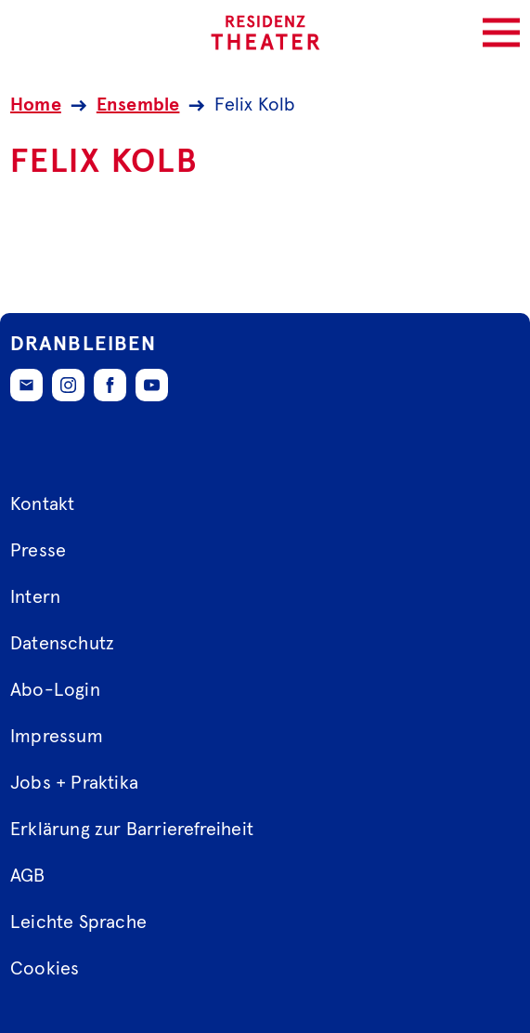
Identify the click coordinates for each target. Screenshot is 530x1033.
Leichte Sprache (78, 922)
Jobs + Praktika (74, 783)
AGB (27, 876)
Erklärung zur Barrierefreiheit (131, 829)
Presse (38, 551)
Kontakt (42, 504)
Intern (35, 597)
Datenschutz (62, 643)
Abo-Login (55, 690)
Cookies (44, 969)
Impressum (56, 736)
